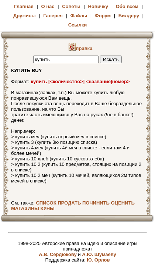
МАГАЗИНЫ (25, 208)
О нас (48, 6)
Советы (71, 6)
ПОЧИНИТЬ (96, 203)
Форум (103, 15)
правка (80, 48)
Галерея (53, 15)
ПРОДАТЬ (69, 203)
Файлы (78, 15)
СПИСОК (46, 203)
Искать (111, 59)
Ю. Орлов (98, 260)
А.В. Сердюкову (57, 254)
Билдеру (128, 15)
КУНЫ (47, 208)
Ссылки (77, 25)
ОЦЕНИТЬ (123, 203)
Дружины (24, 15)
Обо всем (127, 6)
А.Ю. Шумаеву (99, 254)
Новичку (98, 6)
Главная (24, 6)
